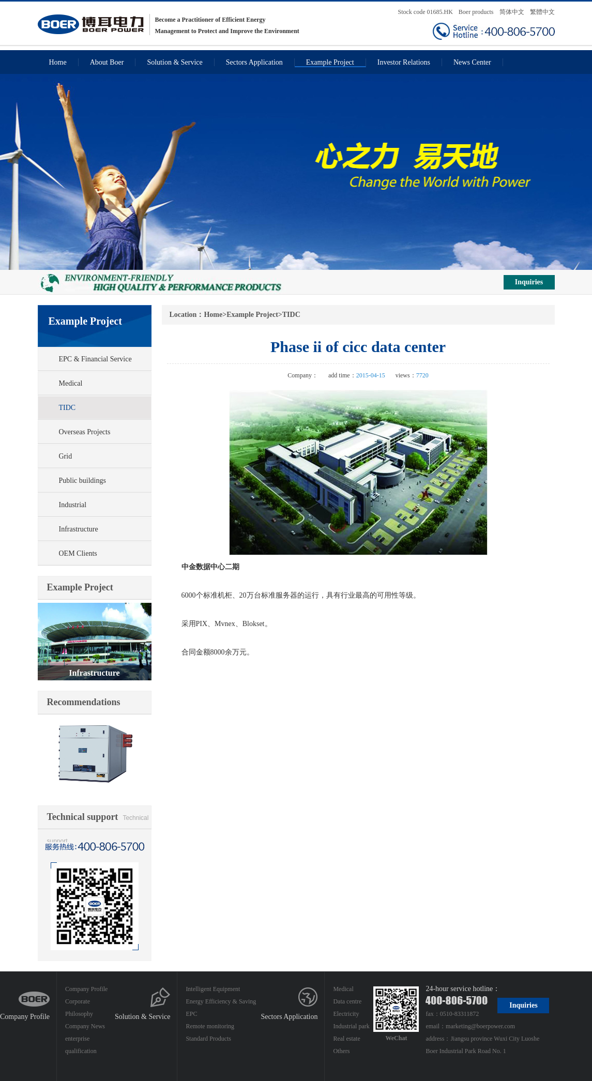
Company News (85, 1026)
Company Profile (25, 1017)
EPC (191, 1013)
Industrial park (351, 1026)
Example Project (330, 62)
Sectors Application (254, 62)
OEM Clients (78, 553)
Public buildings (82, 480)
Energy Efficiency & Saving (221, 1001)
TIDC (67, 408)
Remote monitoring (210, 1026)
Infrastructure (78, 529)
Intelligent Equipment (213, 989)
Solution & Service (174, 62)
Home (58, 62)
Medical (71, 383)
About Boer (107, 62)
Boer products (477, 12)
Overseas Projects (85, 432)
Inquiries (529, 282)
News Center (472, 62)
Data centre (347, 1001)
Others (341, 1051)
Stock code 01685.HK (425, 12)
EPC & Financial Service (95, 359)
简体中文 (511, 12)
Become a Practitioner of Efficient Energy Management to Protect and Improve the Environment (168, 24)
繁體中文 (542, 12)
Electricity (346, 1013)
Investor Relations (403, 62)
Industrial (73, 505)
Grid (65, 456)
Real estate (346, 1038)
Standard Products (208, 1038)
